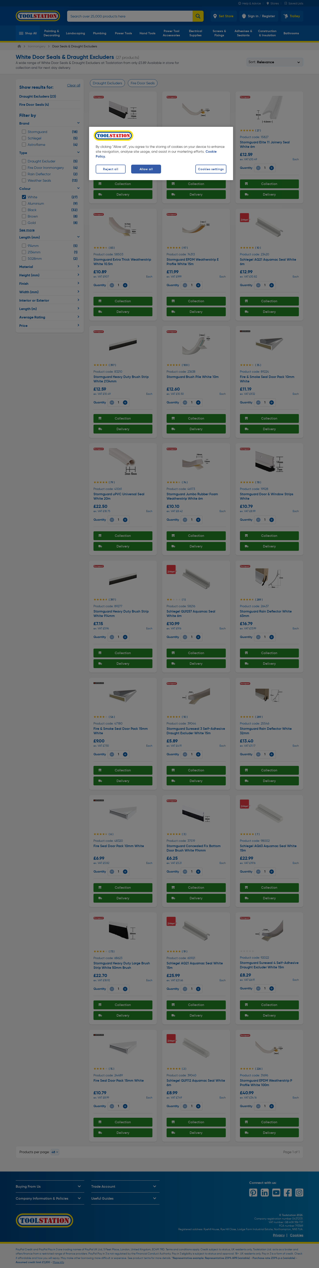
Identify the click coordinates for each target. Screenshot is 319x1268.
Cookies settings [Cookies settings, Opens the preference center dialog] (211, 169)
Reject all (110, 169)
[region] (161, 153)
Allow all (146, 169)
